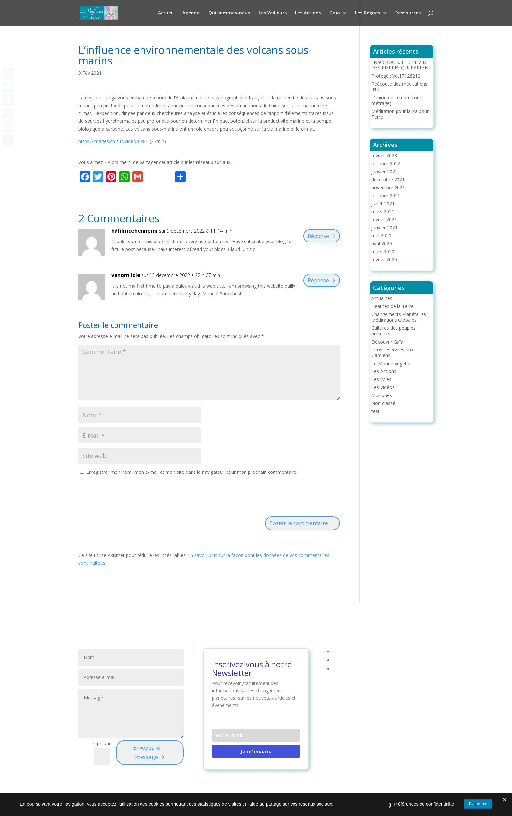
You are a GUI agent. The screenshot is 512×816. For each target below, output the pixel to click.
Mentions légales (351, 652)
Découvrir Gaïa (387, 342)
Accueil (166, 13)
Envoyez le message (146, 752)
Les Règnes (367, 13)
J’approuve (478, 805)
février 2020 (384, 259)
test (375, 411)
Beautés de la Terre (392, 306)
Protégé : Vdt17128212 (395, 76)
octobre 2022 (385, 163)
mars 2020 (382, 251)
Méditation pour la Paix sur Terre (400, 114)
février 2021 (384, 220)
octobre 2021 (385, 195)
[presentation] (128, 497)
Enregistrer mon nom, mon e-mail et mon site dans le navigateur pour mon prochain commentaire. (191, 472)
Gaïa (334, 13)
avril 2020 (381, 244)
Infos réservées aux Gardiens (392, 352)
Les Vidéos (383, 387)
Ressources (408, 13)
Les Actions (308, 13)
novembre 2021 (388, 187)
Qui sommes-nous (229, 13)
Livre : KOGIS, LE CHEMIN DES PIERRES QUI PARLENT (401, 65)
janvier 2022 (384, 171)
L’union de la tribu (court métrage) (397, 100)
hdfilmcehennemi (134, 230)
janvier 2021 (384, 227)
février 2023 (384, 155)
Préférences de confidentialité (424, 806)
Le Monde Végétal (390, 363)
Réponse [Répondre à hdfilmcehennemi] (317, 236)
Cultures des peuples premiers (393, 331)
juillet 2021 (383, 203)
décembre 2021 (388, 179)
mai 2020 (381, 235)
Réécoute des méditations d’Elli (399, 86)
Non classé (383, 403)
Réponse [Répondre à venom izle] (317, 280)
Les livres (381, 379)
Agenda (191, 13)
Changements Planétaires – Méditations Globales (400, 317)
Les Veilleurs (273, 13)
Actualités (381, 298)
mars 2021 (382, 211)
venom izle (125, 275)
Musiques (381, 395)
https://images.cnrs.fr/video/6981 (113, 141)
